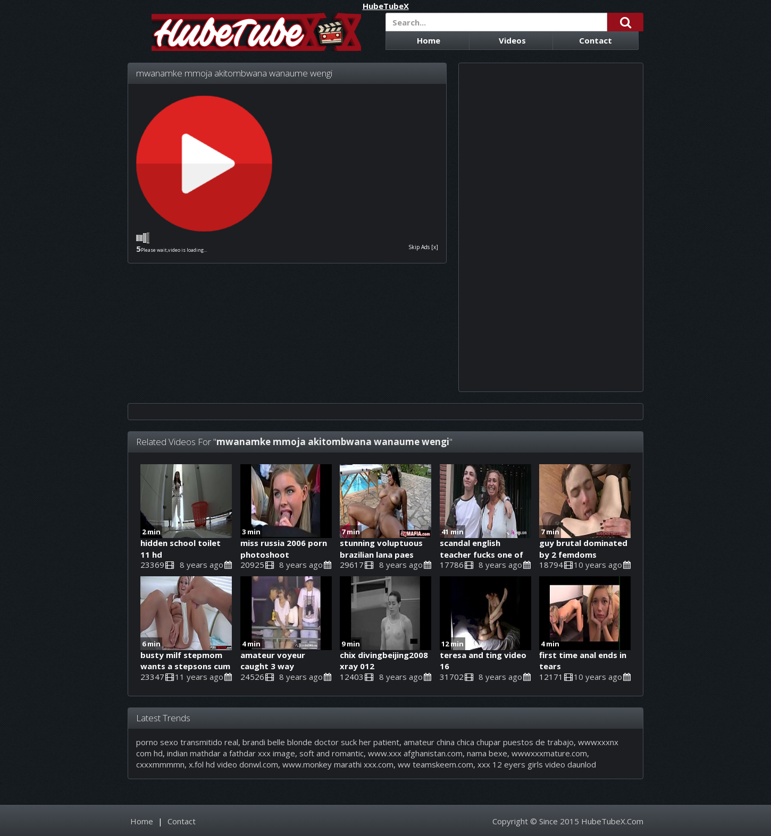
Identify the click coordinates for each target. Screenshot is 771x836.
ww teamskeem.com (435, 764)
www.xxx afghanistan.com (415, 753)
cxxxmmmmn (160, 764)
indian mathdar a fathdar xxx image (231, 753)
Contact (595, 40)
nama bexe (487, 753)
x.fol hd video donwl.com (233, 764)
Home (428, 40)
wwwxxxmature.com (549, 753)
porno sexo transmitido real (187, 742)
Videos (512, 40)
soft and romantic (331, 753)
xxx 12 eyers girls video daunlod (536, 764)
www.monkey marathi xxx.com (337, 764)
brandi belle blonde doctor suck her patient (320, 742)
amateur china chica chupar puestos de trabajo (489, 742)
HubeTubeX (386, 6)
